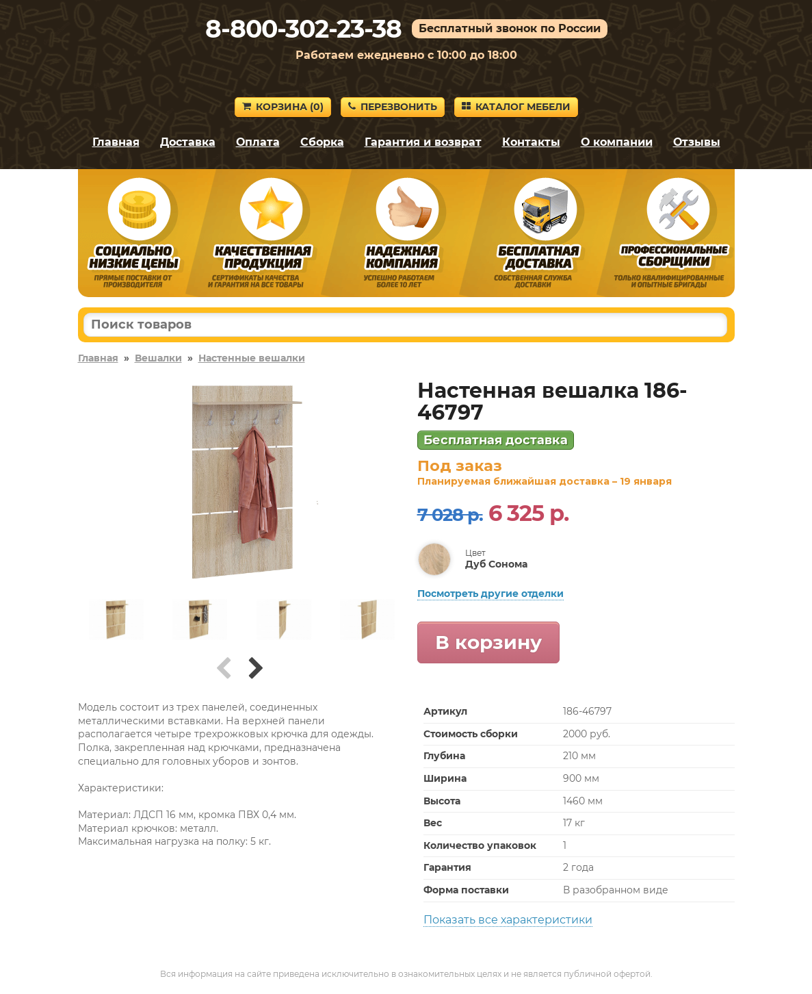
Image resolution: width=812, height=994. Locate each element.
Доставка (187, 142)
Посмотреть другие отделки (490, 593)
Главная (116, 142)
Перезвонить (392, 107)
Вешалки (158, 358)
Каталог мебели (516, 107)
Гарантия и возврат (423, 142)
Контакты (531, 142)
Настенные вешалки (251, 358)
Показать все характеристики (507, 919)
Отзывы (696, 142)
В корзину (488, 642)
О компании (617, 142)
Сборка (322, 142)
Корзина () (283, 107)
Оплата (258, 142)
